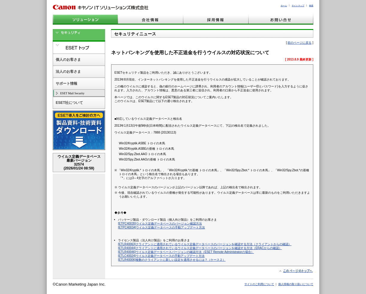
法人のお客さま (68, 71)
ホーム (284, 5)
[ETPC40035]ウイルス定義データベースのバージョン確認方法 (160, 223)
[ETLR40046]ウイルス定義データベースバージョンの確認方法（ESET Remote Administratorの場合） (186, 252)
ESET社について (69, 103)
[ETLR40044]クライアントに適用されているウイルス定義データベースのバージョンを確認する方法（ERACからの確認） (200, 248)
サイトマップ (298, 5)
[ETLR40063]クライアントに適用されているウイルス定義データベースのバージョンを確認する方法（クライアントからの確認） (204, 244)
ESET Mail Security (72, 93)
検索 (311, 5)
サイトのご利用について (259, 284)
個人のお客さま (68, 59)
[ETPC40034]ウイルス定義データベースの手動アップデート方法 (161, 227)
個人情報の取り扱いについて (295, 284)
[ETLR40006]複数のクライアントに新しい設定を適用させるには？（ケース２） (172, 259)
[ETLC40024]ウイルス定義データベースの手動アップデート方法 (161, 255)
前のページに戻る (299, 42)
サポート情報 (66, 83)
